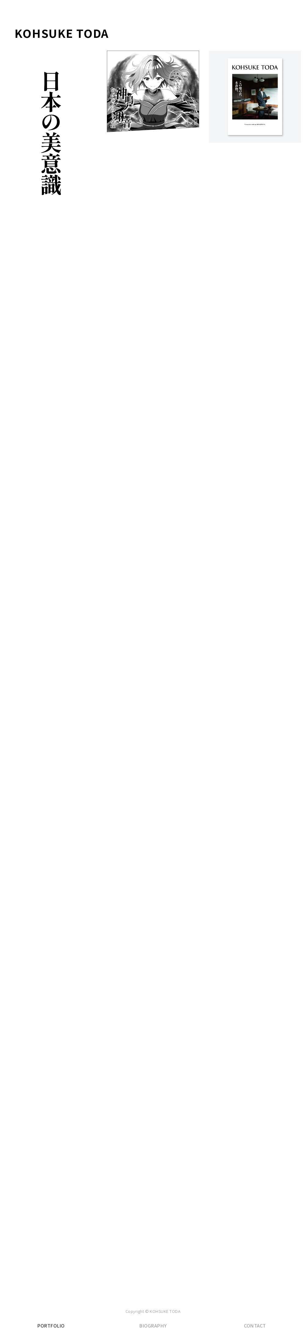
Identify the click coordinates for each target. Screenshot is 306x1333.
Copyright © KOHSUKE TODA (153, 1311)
